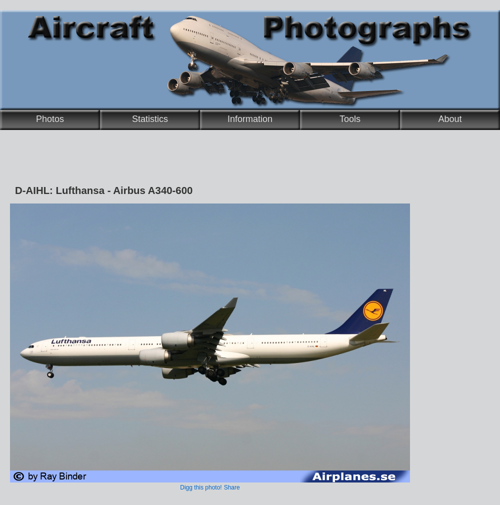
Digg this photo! (201, 487)
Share (232, 487)
